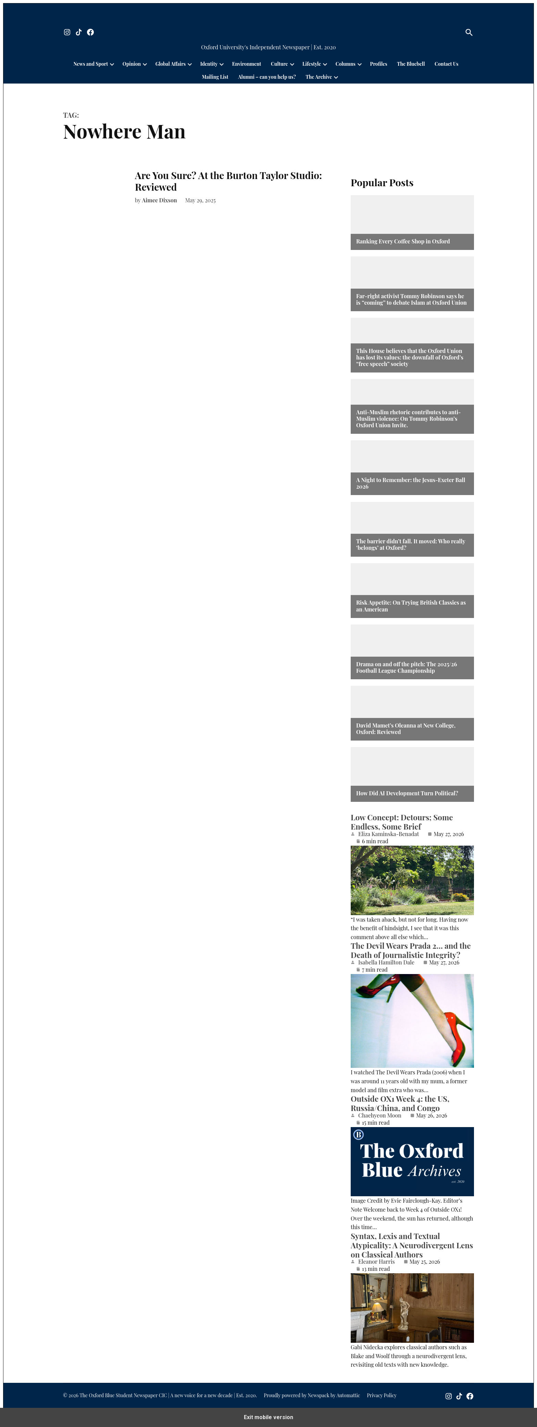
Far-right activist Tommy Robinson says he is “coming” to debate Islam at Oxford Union (411, 299)
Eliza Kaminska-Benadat (388, 834)
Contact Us (446, 64)
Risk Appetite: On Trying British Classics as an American (411, 605)
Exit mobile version (268, 1417)
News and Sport (91, 64)
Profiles (378, 64)
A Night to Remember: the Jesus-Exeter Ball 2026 (410, 483)
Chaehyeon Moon (379, 1115)
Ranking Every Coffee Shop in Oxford (403, 241)
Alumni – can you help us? (267, 77)
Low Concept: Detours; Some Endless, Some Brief (402, 822)
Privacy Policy (382, 1395)
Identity (208, 64)
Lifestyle (311, 64)
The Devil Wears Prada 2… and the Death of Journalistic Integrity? (411, 950)
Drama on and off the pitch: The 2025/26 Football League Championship (406, 667)
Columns (345, 64)
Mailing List (215, 77)
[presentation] (112, 64)
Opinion (132, 64)
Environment (246, 64)
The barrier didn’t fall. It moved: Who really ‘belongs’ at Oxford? (410, 544)
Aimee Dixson (159, 200)
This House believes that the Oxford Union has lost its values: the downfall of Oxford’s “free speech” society (409, 357)
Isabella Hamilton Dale (386, 962)
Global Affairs (170, 64)
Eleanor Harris (376, 1261)
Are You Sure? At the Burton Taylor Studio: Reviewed (228, 181)
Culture (279, 64)
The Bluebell (411, 64)
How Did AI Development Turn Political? (407, 793)
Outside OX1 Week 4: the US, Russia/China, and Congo (400, 1103)
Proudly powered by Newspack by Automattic (312, 1395)
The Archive (318, 77)
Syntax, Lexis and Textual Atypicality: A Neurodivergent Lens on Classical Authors (412, 1245)
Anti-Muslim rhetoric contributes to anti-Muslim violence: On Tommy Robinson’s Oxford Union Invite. (408, 419)
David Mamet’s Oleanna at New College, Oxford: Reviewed (405, 728)
